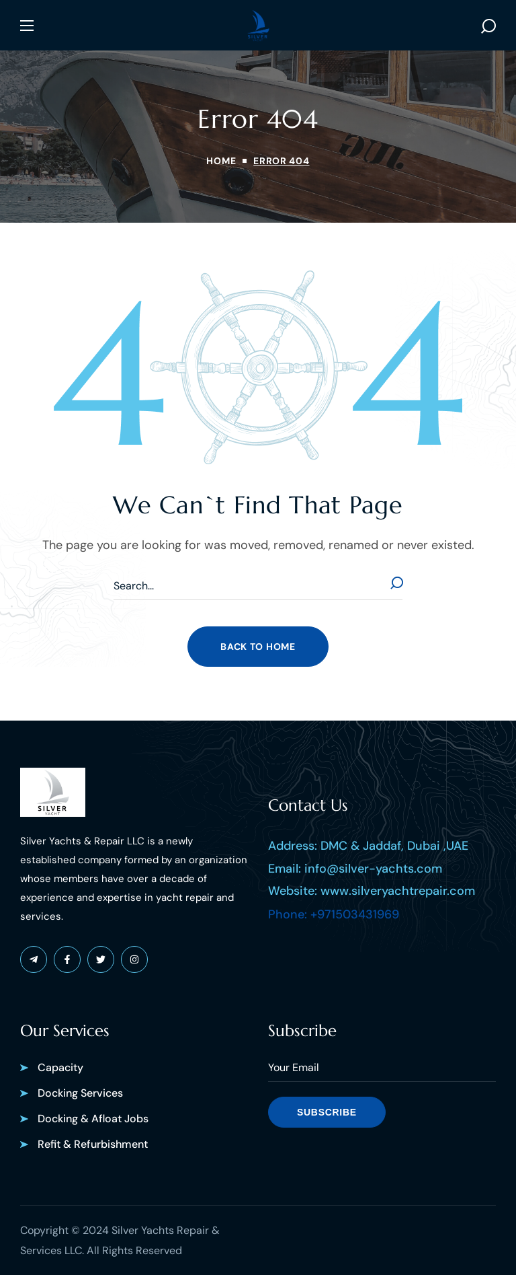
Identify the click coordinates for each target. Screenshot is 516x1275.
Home (221, 161)
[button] (488, 25)
